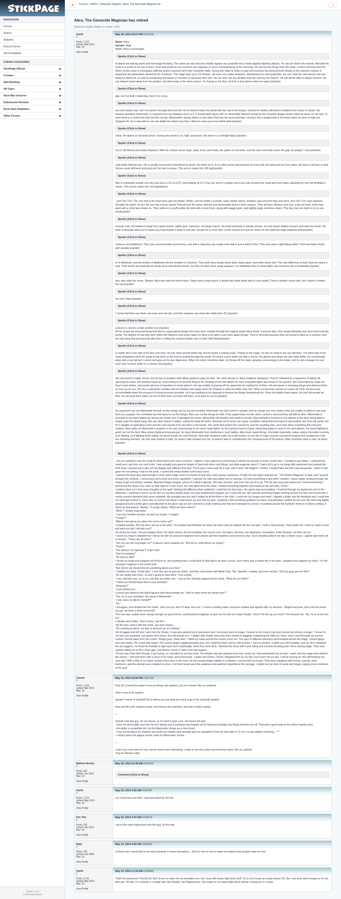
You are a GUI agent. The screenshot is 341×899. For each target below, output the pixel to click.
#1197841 (148, 763)
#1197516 (148, 34)
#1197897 (147, 790)
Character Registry (110, 4)
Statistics (8, 39)
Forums (7, 26)
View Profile (82, 52)
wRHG (93, 4)
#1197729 (148, 678)
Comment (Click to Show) (133, 774)
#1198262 (148, 871)
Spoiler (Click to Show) (132, 56)
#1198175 (147, 817)
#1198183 (147, 844)
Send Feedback (12, 53)
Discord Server (11, 46)
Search (7, 33)
